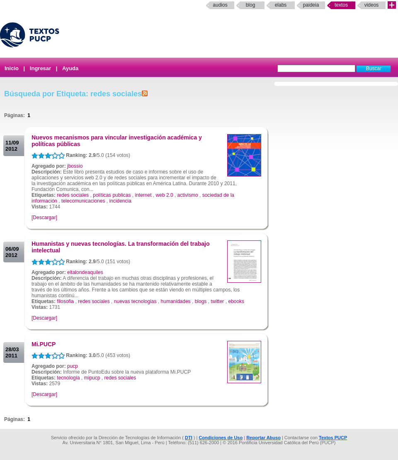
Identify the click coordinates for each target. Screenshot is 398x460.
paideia (311, 5)
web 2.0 (164, 195)
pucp (72, 366)
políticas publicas (112, 195)
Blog (250, 5)
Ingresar (40, 68)
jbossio (75, 166)
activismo (187, 195)
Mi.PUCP (44, 344)
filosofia (65, 301)
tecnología (68, 378)
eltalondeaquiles (85, 272)
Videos (371, 5)
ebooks (236, 301)
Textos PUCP (333, 437)
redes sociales (73, 195)
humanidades (176, 301)
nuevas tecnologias (135, 301)
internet (143, 195)
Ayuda (70, 68)
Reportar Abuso (263, 437)
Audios (220, 5)
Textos (341, 5)
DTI (188, 437)
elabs (281, 5)
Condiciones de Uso (221, 437)
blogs (201, 301)
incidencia (120, 201)
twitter (217, 301)
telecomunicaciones (83, 201)
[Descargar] (44, 217)
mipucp (92, 378)
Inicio (12, 68)
